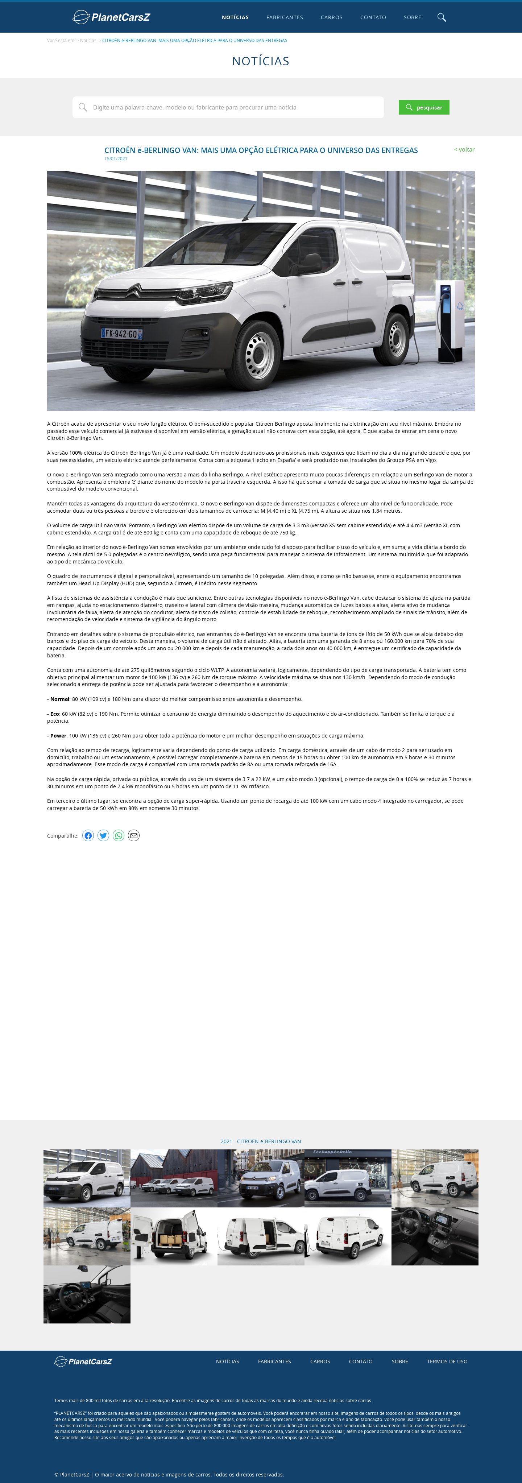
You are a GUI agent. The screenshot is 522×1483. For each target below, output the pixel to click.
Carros (331, 17)
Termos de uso (447, 1361)
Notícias (235, 17)
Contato (373, 17)
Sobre (412, 17)
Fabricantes (284, 17)
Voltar (467, 149)
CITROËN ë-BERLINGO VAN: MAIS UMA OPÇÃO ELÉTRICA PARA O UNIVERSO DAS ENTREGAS (194, 40)
